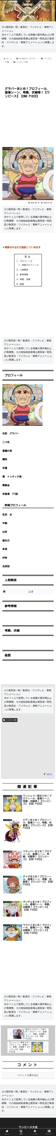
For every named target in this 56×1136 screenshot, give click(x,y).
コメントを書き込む (28, 1075)
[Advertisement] (28, 73)
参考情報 (24, 274)
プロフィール (26, 261)
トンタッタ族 (10, 720)
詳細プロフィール (30, 265)
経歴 (22, 284)
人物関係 (24, 270)
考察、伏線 (25, 279)
